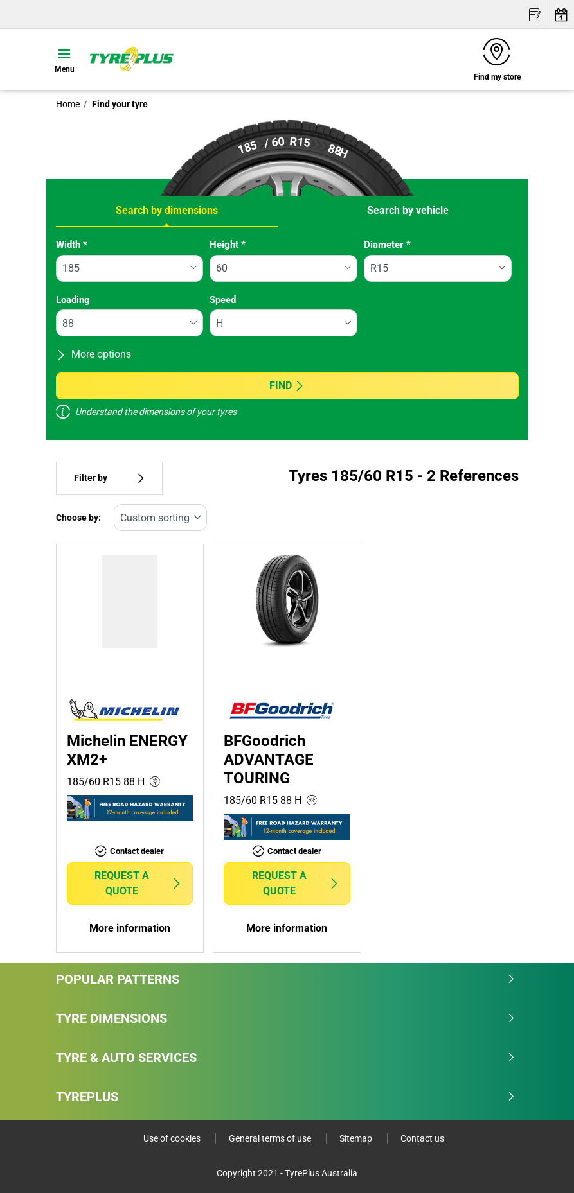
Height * (228, 244)
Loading (73, 300)
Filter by (109, 478)
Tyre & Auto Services (286, 1057)
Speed (223, 300)
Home (68, 104)
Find (287, 385)
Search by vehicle (408, 210)
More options (93, 354)
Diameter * (387, 244)
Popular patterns (286, 979)
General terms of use (271, 1138)
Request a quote (138, 883)
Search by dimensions (167, 210)
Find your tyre (119, 104)
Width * (71, 244)
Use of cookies (172, 1138)
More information (129, 928)
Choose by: (78, 517)
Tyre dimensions (286, 1018)
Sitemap (356, 1138)
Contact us (422, 1138)
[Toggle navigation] (64, 59)
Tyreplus (286, 1096)
